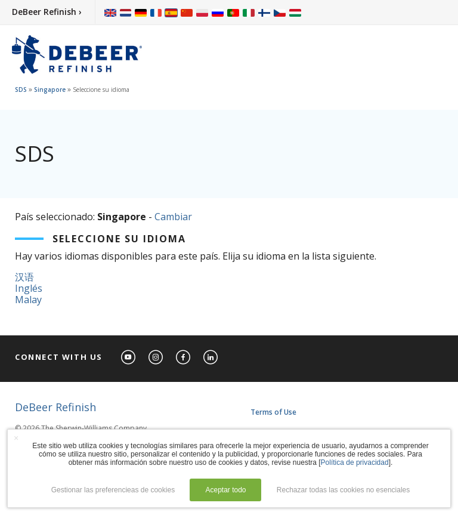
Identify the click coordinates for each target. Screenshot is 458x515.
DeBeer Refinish (55, 407)
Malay (28, 299)
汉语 (24, 276)
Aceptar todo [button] (225, 490)
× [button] (16, 438)
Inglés (28, 288)
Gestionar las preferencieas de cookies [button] (113, 490)
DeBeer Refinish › (47, 11)
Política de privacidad (355, 462)
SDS (21, 89)
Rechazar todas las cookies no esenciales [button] (343, 490)
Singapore (50, 89)
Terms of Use (273, 412)
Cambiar (173, 216)
